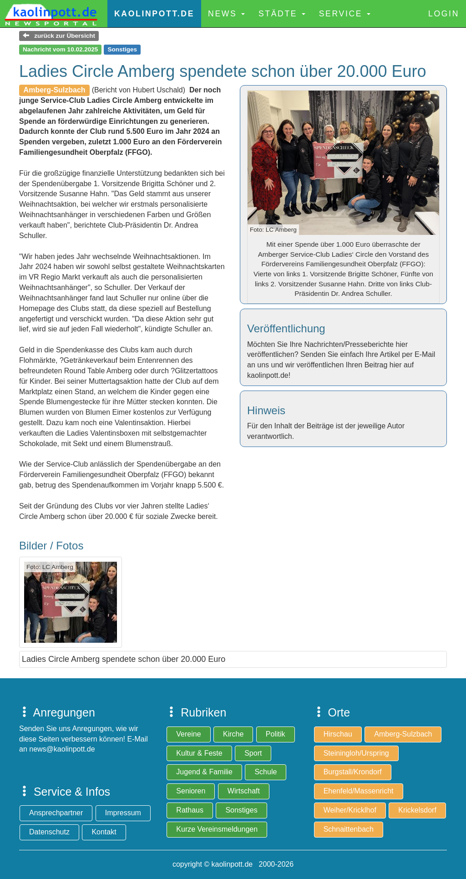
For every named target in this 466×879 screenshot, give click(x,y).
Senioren (190, 791)
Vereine (188, 734)
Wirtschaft (244, 791)
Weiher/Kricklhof (350, 810)
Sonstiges (241, 810)
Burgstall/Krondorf (353, 772)
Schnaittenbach (349, 829)
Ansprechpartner (56, 813)
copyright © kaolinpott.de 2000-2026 (233, 864)
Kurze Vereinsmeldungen (217, 829)
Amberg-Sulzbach (403, 734)
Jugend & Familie (204, 772)
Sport (253, 753)
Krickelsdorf (417, 810)
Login (443, 13)
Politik (275, 734)
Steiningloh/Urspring (356, 753)
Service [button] (344, 13)
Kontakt (103, 832)
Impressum (123, 813)
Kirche (233, 734)
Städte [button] (281, 13)
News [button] (226, 13)
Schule (265, 772)
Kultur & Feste (199, 753)
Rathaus (189, 810)
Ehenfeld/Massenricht (359, 791)
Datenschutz (49, 832)
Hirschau (338, 734)
